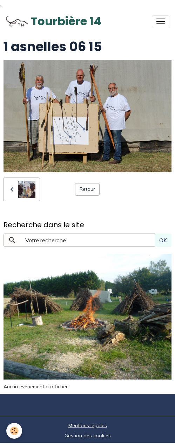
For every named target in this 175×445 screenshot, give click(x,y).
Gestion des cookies (88, 435)
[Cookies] (14, 431)
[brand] (53, 21)
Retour (87, 189)
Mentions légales (87, 425)
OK (163, 240)
